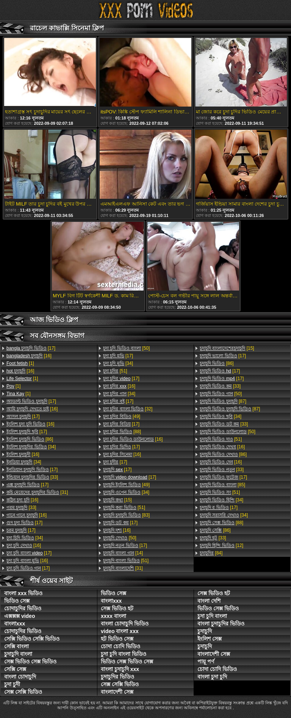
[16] (29, 355)
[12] (221, 545)
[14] (123, 553)
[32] (127, 409)
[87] (223, 401)
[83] (126, 515)
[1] (20, 363)
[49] (121, 416)
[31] (37, 492)
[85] (222, 484)
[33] (32, 477)
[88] (122, 431)
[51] (115, 371)
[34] (31, 446)
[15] (117, 500)
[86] (29, 439)
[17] (30, 348)
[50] (126, 348)
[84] (211, 553)
